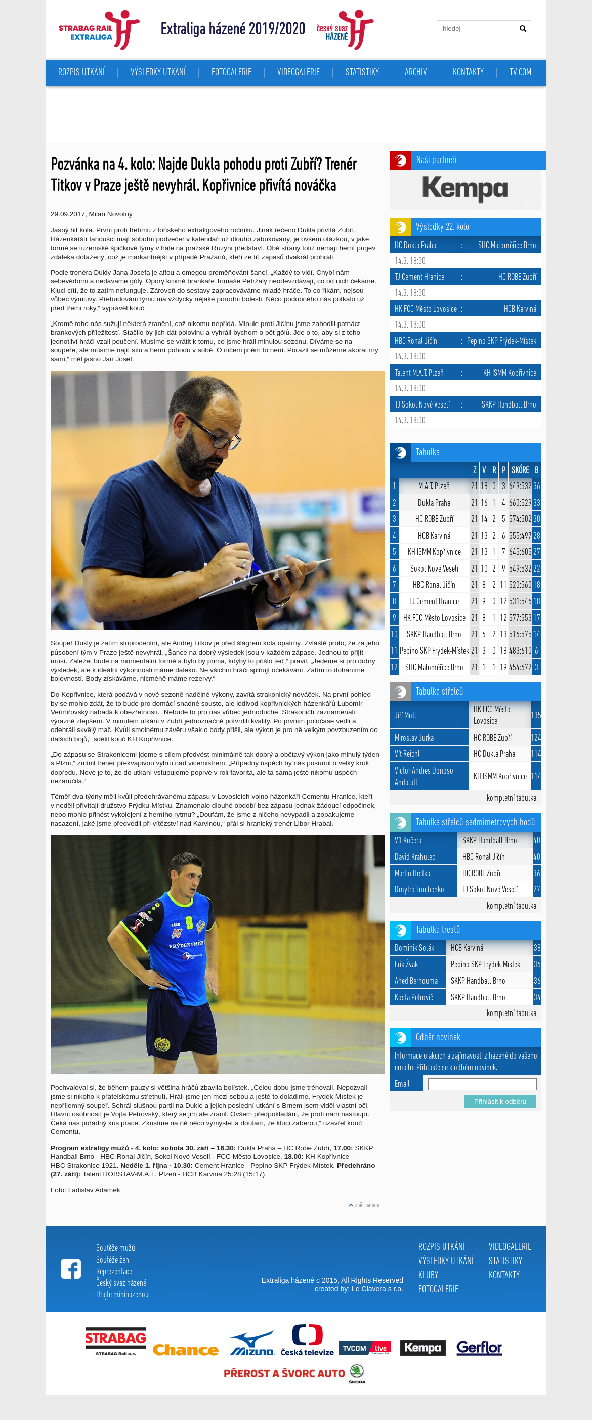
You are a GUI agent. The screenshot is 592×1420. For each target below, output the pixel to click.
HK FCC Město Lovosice (434, 618)
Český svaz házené (121, 1283)
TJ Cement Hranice (434, 602)
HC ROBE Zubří (434, 519)
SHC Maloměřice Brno (434, 668)
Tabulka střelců (439, 692)
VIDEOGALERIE (298, 73)
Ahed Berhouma (416, 981)
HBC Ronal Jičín (434, 585)
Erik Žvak (406, 965)
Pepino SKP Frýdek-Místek (434, 651)
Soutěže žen (112, 1260)
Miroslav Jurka (414, 738)
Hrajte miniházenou (122, 1295)
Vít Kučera (408, 841)
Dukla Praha (434, 503)
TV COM (520, 73)
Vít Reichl (407, 754)
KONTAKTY (468, 73)
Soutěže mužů (115, 1248)
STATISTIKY (362, 73)
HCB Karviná (434, 536)
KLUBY (428, 1276)
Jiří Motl (405, 716)
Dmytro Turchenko (419, 890)
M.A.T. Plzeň (434, 487)
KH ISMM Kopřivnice (434, 552)
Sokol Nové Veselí (434, 569)
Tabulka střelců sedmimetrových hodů (475, 823)
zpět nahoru (364, 1205)
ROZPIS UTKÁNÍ (81, 73)
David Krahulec (415, 857)
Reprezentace (114, 1272)
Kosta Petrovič (414, 998)
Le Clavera (369, 1289)
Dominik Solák (414, 948)
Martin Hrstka (412, 874)
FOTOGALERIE (231, 73)
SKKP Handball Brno (434, 635)
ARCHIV (416, 73)
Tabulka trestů (438, 930)
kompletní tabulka (511, 798)
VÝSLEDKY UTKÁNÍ (158, 73)
